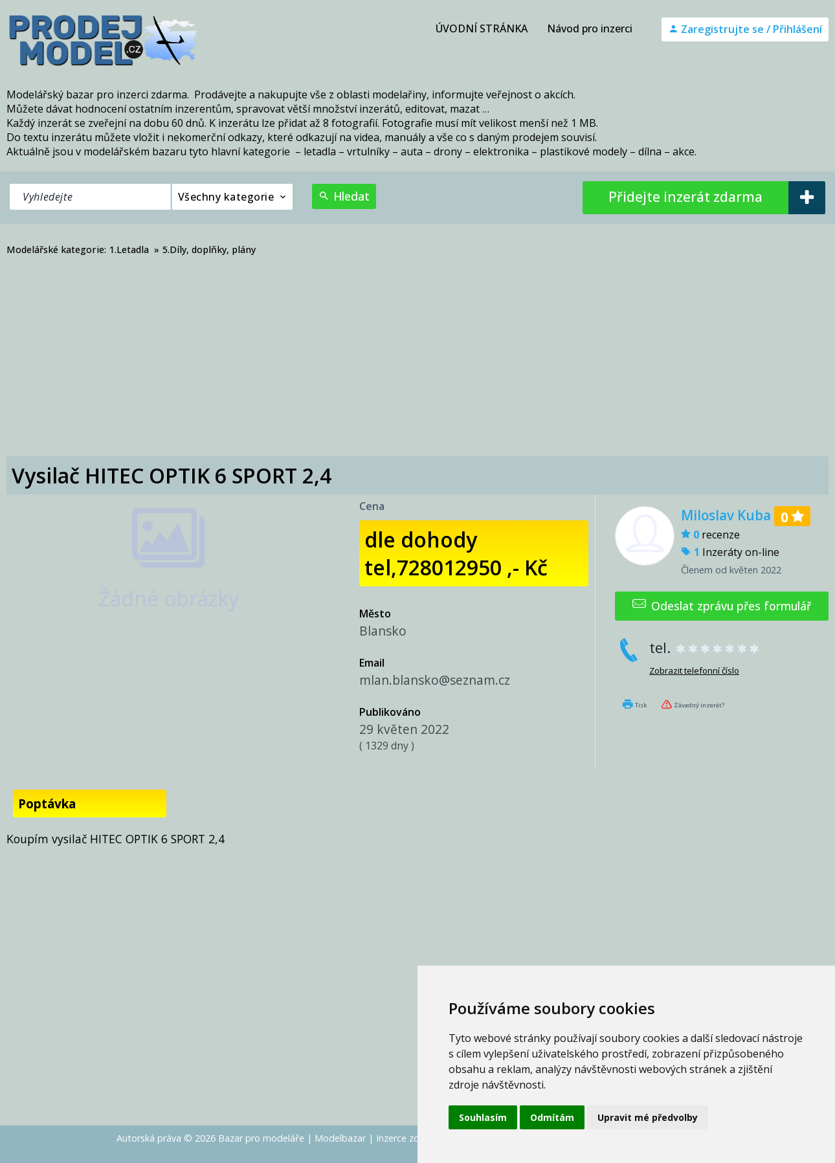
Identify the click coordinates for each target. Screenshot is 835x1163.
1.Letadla (129, 249)
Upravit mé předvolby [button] (647, 1117)
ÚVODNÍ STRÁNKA (482, 28)
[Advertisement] (417, 359)
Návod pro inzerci (589, 28)
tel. (705, 647)
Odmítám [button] (552, 1117)
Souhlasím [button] (483, 1117)
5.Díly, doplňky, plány (209, 249)
